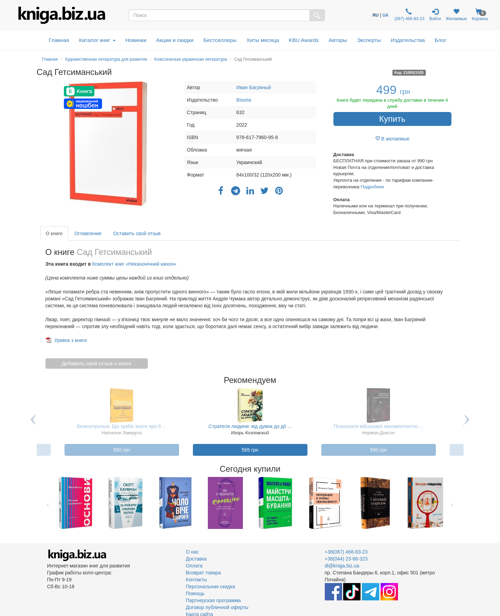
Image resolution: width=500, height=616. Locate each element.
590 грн (378, 450)
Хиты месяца (262, 40)
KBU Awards (304, 40)
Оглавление (88, 233)
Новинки (136, 40)
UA (385, 15)
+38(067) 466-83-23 (346, 552)
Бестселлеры (219, 40)
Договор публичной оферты (217, 607)
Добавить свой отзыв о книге (97, 363)
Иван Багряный (253, 87)
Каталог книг (97, 40)
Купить (392, 118)
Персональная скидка (210, 586)
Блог (440, 40)
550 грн (121, 450)
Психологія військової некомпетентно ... (378, 426)
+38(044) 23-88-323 (346, 559)
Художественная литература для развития (106, 59)
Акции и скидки (175, 40)
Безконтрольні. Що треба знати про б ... (121, 426)
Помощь (195, 593)
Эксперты (369, 40)
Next (467, 424)
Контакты (196, 579)
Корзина (480, 14)
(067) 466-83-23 (408, 14)
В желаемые (392, 139)
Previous (33, 424)
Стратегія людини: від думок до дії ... (250, 426)
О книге (54, 233)
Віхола (243, 100)
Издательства (408, 40)
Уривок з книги (70, 340)
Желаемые (456, 14)
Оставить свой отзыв (137, 233)
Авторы (338, 40)
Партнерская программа (213, 600)
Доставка (196, 559)
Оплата (194, 565)
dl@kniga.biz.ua (342, 565)
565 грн (250, 450)
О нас (192, 552)
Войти (435, 14)
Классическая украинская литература (190, 59)
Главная (59, 40)
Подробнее (372, 186)
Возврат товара (203, 572)
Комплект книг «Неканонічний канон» (134, 264)
